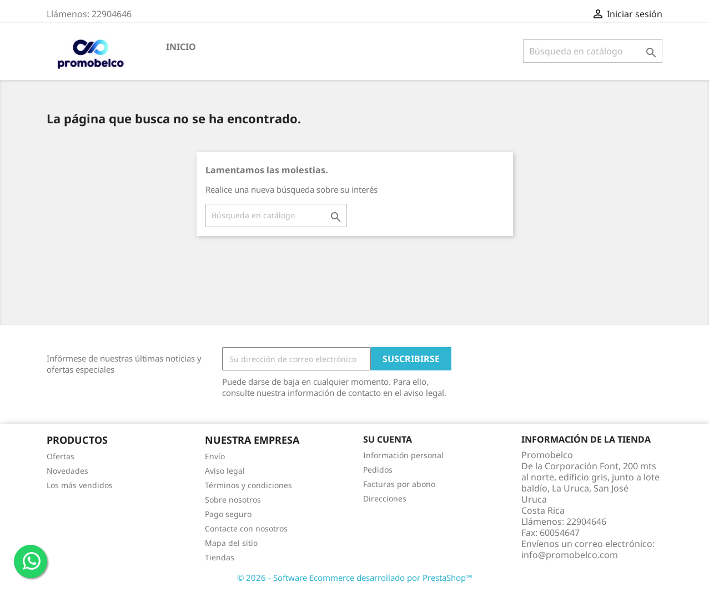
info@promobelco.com (569, 555)
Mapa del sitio (231, 543)
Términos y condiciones (248, 485)
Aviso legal (225, 470)
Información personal (403, 455)
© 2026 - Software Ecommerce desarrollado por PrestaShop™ (354, 577)
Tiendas (219, 557)
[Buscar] (592, 51)
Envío (215, 456)
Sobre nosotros (233, 499)
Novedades (67, 470)
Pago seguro (228, 514)
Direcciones (384, 498)
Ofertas (60, 456)
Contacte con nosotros (246, 528)
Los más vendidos (80, 485)
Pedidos (378, 469)
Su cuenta (387, 439)
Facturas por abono (399, 484)
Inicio (181, 47)
